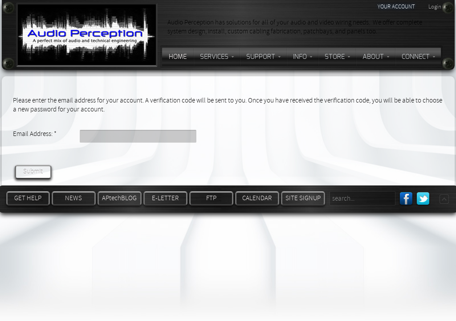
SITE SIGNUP (303, 198)
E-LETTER (165, 198)
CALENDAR (257, 198)
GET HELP (27, 198)
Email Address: (35, 134)
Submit (33, 172)
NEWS (73, 198)
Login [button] (434, 7)
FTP (211, 198)
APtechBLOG (119, 198)
